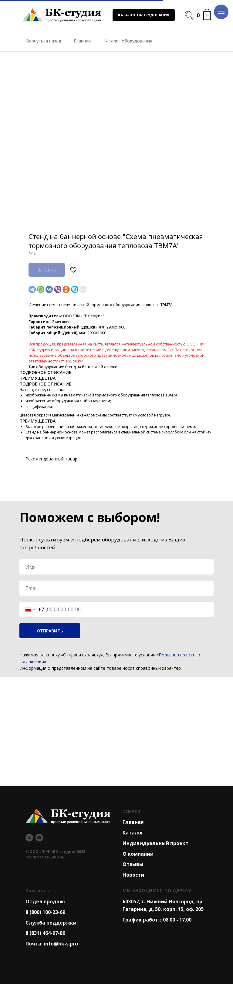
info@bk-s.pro (61, 943)
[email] (116, 588)
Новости (133, 874)
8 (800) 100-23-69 (45, 912)
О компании (138, 854)
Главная (133, 822)
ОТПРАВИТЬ (50, 631)
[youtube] (39, 837)
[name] (116, 567)
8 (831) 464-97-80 (45, 933)
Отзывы (133, 864)
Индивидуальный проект (155, 843)
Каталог (133, 832)
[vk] (29, 837)
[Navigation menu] (221, 12)
